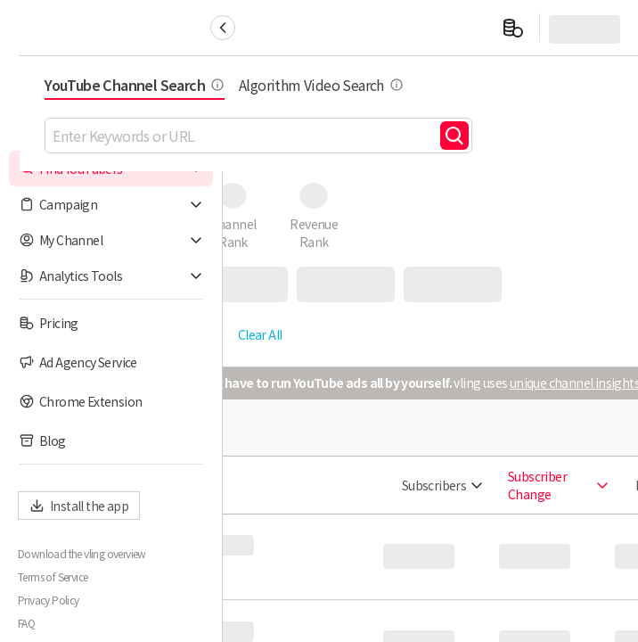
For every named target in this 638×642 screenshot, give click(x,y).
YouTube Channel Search (338, 84)
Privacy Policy (48, 600)
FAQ (26, 623)
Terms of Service (52, 577)
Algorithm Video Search (524, 84)
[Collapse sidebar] (222, 27)
